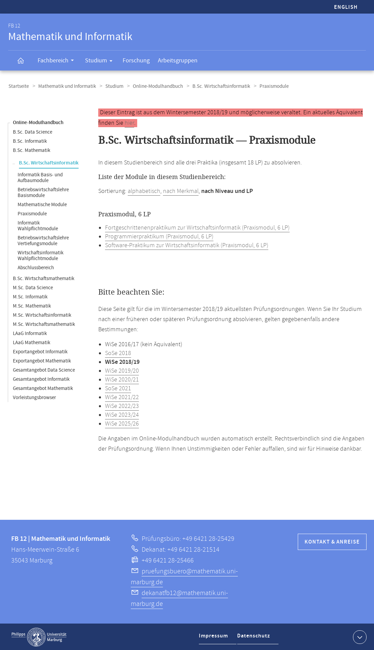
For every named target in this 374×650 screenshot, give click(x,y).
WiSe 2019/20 (122, 370)
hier (129, 122)
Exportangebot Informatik (40, 351)
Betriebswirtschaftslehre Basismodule (43, 192)
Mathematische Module (42, 204)
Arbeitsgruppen (178, 60)
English (346, 7)
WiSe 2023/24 (122, 414)
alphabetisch (144, 190)
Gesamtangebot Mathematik (43, 388)
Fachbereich (58, 61)
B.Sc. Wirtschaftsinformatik (215, 86)
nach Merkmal (181, 190)
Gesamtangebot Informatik (41, 378)
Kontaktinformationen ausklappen (359, 636)
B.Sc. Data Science (32, 131)
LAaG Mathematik (31, 342)
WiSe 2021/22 (122, 397)
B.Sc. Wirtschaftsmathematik (43, 278)
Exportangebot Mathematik (42, 360)
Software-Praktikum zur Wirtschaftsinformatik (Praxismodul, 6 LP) (186, 245)
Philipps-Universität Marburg (39, 636)
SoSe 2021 (118, 388)
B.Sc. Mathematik (31, 149)
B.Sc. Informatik (30, 140)
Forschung (136, 60)
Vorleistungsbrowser (34, 397)
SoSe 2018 (118, 353)
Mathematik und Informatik (65, 86)
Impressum (214, 637)
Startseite (18, 86)
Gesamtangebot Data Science (44, 369)
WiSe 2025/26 (122, 423)
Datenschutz (255, 637)
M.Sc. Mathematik (32, 305)
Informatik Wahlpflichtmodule (38, 225)
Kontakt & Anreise (332, 541)
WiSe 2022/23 (122, 405)
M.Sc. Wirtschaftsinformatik (42, 314)
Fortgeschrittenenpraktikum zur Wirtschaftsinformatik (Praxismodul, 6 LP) (197, 227)
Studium (101, 62)
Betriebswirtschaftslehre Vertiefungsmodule (43, 240)
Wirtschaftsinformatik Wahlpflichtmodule (40, 255)
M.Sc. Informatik (30, 296)
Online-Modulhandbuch (153, 86)
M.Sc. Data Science (33, 287)
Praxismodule (32, 213)
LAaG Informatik (30, 333)
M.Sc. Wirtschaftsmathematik (44, 323)
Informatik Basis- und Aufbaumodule (40, 177)
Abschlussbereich (36, 267)
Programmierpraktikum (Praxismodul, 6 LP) (159, 236)
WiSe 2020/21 (122, 379)
